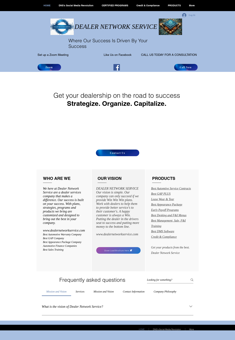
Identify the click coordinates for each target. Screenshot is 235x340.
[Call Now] (186, 67)
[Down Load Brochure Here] (118, 250)
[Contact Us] (117, 153)
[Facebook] (116, 67)
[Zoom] (49, 67)
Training (156, 226)
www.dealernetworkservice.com (117, 234)
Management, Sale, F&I (171, 220)
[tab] (56, 291)
